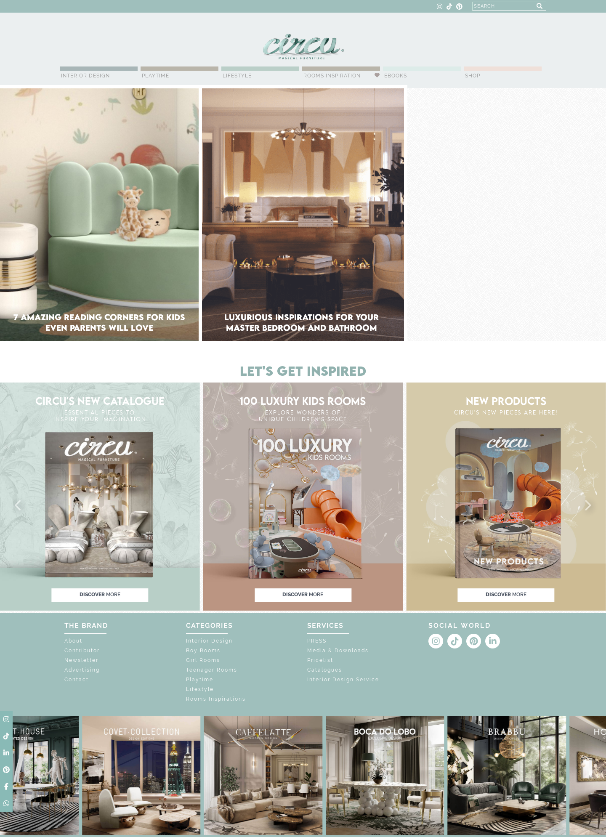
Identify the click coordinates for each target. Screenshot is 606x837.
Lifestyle (237, 76)
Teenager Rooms (211, 670)
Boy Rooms (203, 651)
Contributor (82, 651)
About (73, 641)
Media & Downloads (338, 651)
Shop (472, 76)
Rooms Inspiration (332, 76)
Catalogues (324, 670)
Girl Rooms (203, 660)
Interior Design (85, 76)
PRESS (317, 641)
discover (100, 595)
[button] (18, 505)
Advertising (82, 670)
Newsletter (81, 660)
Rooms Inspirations (216, 699)
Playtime (155, 76)
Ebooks (395, 76)
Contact (76, 680)
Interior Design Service (343, 680)
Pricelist (320, 660)
